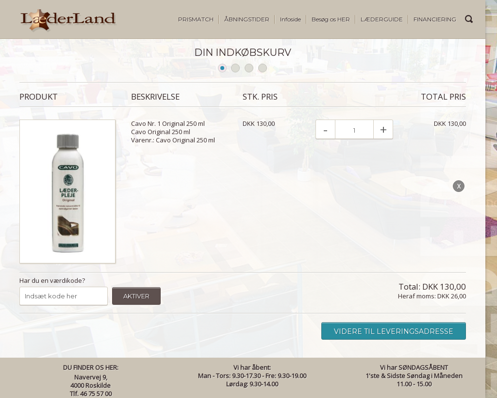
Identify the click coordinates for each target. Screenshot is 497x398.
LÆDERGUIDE (382, 19)
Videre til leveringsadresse (393, 331)
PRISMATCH (196, 19)
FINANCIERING (435, 19)
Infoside (290, 19)
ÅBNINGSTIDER (246, 19)
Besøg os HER (331, 19)
